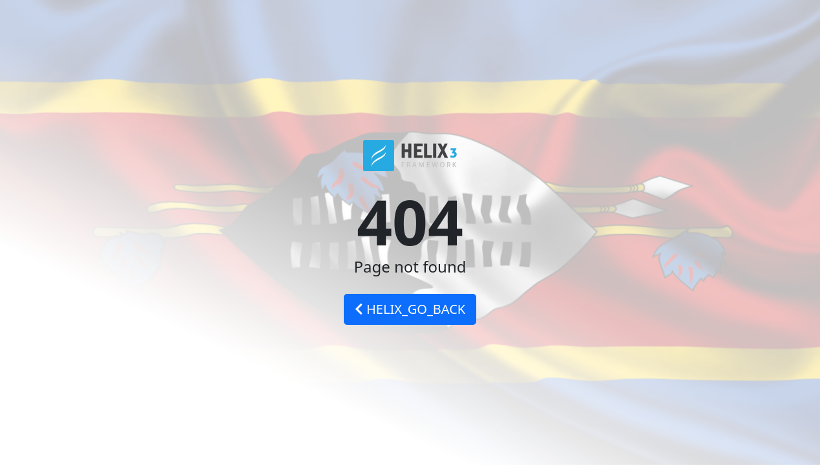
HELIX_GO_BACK (410, 309)
